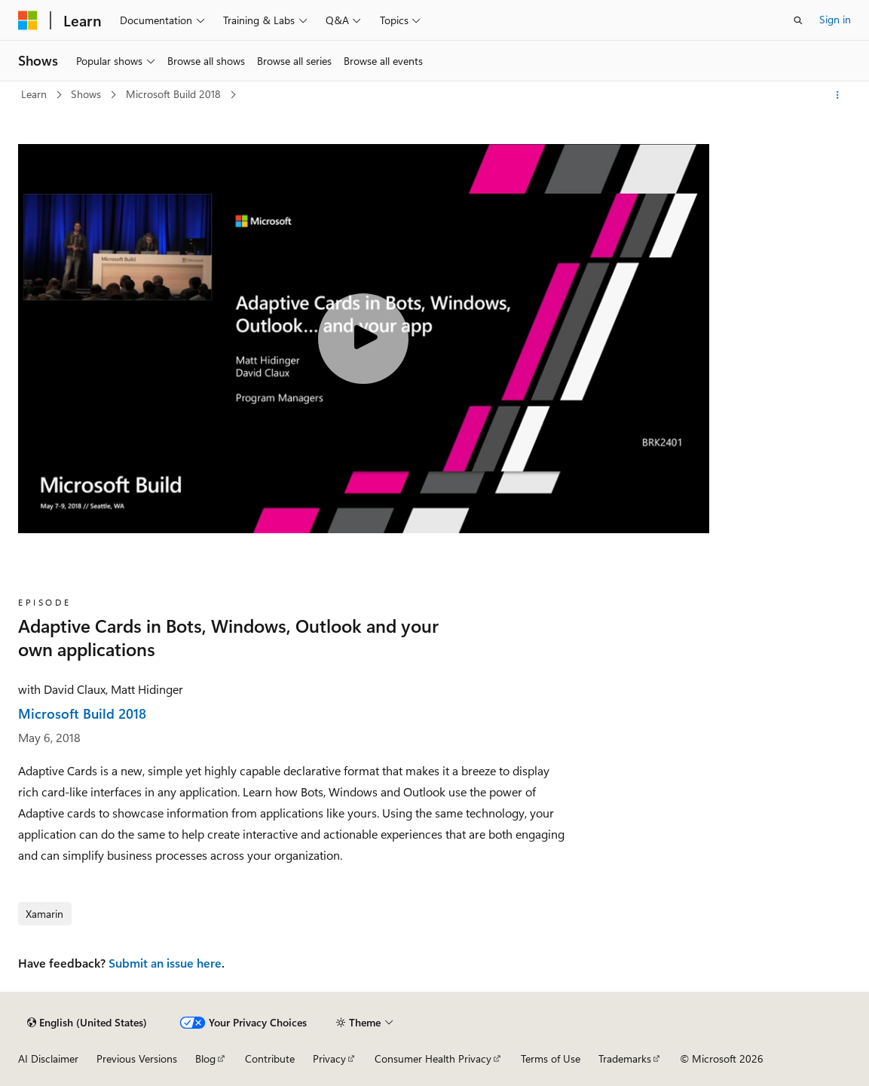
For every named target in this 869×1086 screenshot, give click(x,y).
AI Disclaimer (48, 1058)
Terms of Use (550, 1058)
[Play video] (363, 338)
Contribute (270, 1058)
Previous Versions (136, 1058)
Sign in (835, 19)
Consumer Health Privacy (433, 1058)
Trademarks (624, 1058)
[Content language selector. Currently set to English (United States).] (87, 1023)
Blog (205, 1058)
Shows (87, 94)
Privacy (329, 1058)
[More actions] (838, 95)
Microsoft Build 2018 (175, 94)
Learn (35, 94)
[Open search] (798, 20)
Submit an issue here (165, 963)
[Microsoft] (28, 20)
